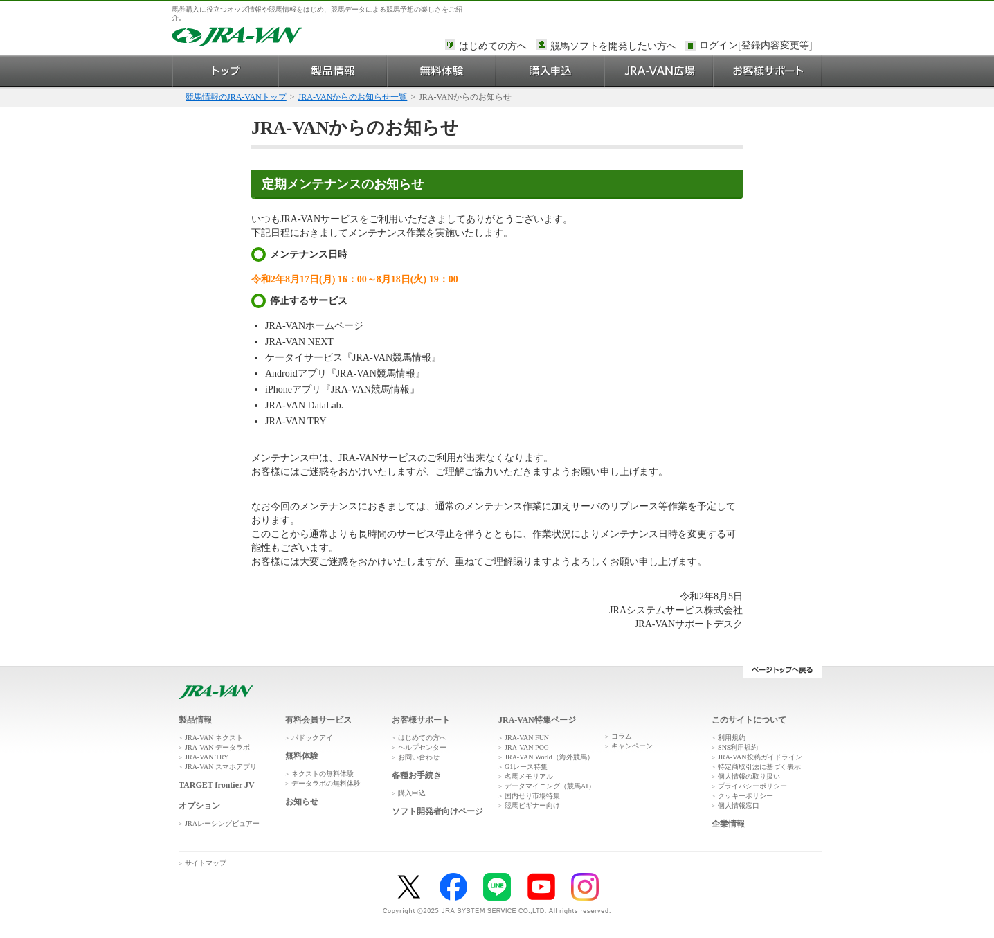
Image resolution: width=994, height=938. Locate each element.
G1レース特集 (526, 766)
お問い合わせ (419, 757)
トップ (225, 71)
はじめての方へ (493, 46)
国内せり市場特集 (532, 796)
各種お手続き (417, 775)
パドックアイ (312, 737)
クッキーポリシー (745, 796)
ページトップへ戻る (782, 672)
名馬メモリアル (529, 776)
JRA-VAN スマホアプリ (221, 766)
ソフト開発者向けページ (437, 811)
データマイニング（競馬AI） (550, 786)
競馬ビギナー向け (532, 805)
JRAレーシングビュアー (222, 823)
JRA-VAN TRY (206, 757)
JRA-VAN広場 (659, 71)
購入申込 (550, 71)
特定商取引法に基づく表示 (759, 766)
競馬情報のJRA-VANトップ (236, 97)
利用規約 (732, 737)
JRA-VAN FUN (527, 737)
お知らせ (301, 801)
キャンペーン (632, 746)
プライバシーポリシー (752, 786)
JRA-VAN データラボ (217, 747)
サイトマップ (205, 863)
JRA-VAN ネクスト (214, 737)
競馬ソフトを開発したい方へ (613, 46)
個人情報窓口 (738, 805)
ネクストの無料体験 (322, 773)
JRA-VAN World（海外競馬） (549, 757)
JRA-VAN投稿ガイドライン (760, 757)
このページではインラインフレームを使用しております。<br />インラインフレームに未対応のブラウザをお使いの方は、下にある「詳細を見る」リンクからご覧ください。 (758, 46)
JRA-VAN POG (527, 747)
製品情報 (333, 71)
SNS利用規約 (738, 747)
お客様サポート (768, 71)
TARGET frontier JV (217, 785)
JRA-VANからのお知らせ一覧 (353, 97)
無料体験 (442, 71)
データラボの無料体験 (326, 783)
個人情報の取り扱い (749, 776)
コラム (621, 736)
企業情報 (728, 824)
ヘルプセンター (422, 747)
